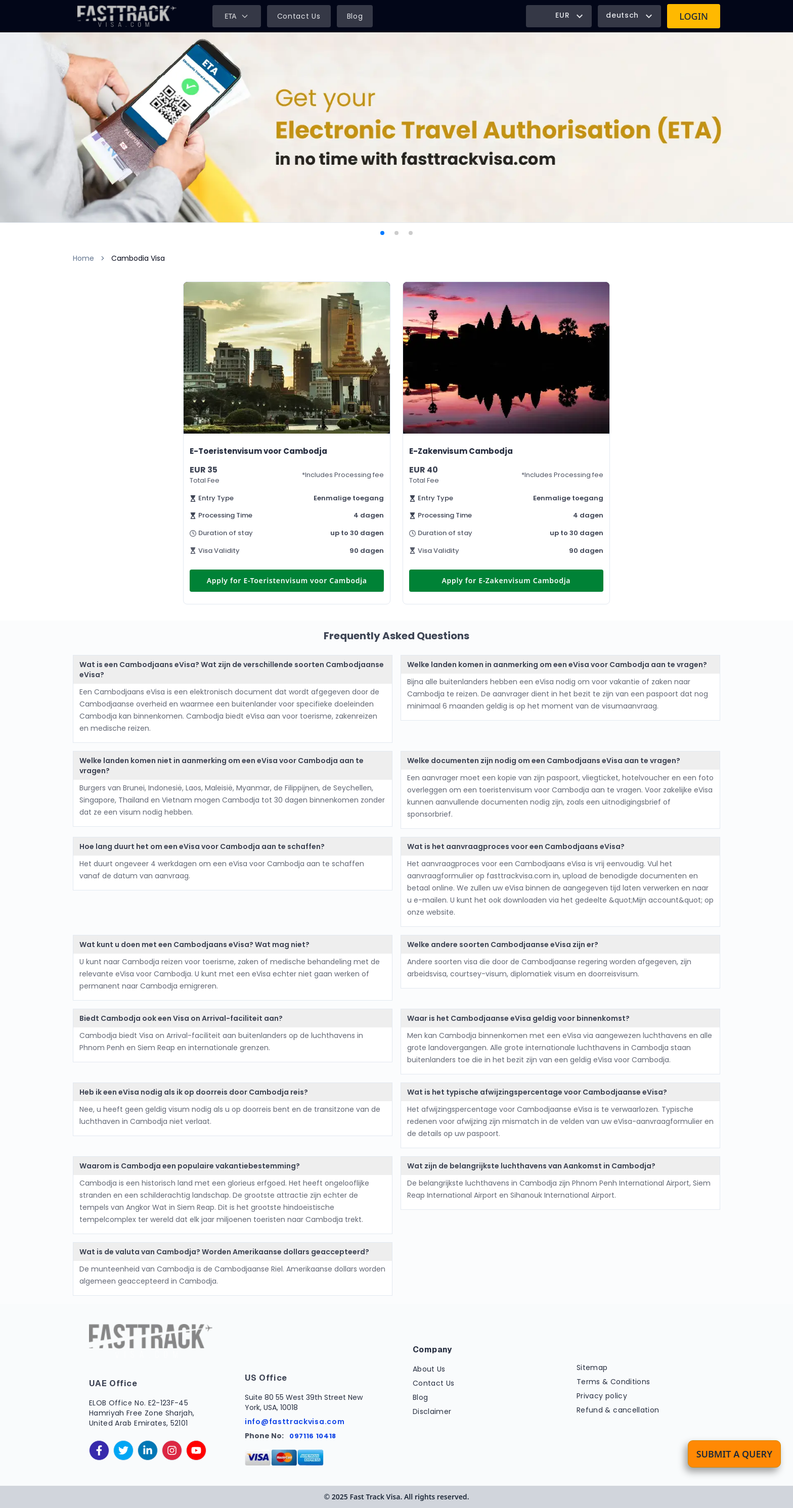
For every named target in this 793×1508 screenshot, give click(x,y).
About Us (429, 1369)
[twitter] (123, 1450)
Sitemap (592, 1367)
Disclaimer (432, 1411)
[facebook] (99, 1450)
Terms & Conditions (613, 1382)
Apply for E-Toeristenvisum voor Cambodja (287, 580)
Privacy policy (602, 1396)
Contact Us (299, 16)
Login (693, 16)
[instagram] (172, 1450)
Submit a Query (734, 1454)
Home (83, 258)
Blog (355, 16)
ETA (237, 16)
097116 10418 (312, 1436)
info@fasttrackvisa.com (294, 1422)
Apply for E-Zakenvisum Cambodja (506, 580)
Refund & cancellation (618, 1410)
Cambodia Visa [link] (138, 258)
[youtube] (196, 1450)
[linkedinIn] (148, 1450)
